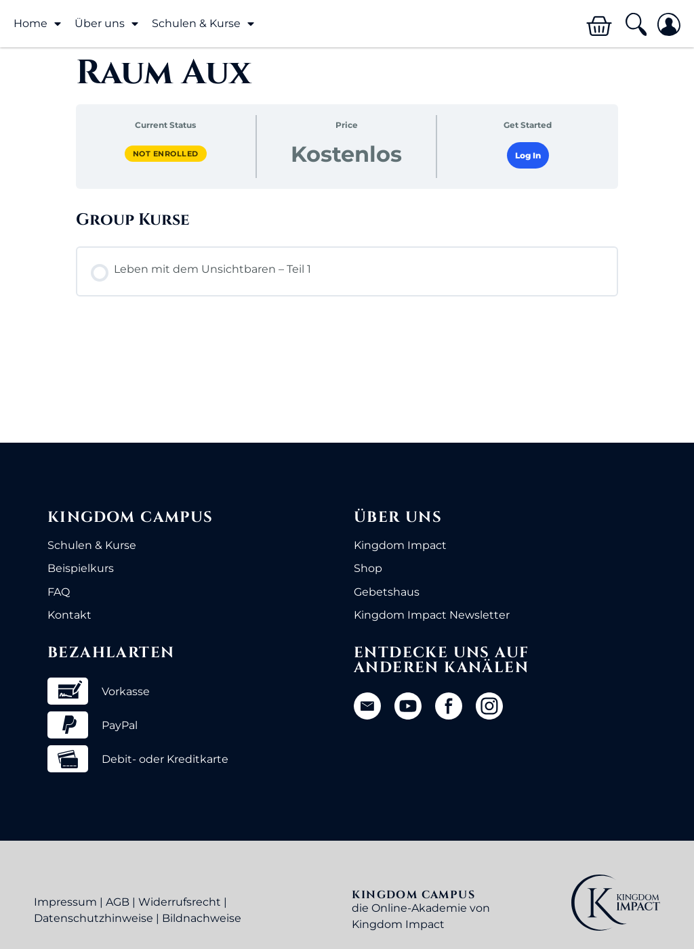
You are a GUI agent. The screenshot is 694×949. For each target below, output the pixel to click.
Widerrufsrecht (179, 902)
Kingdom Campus (130, 517)
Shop (368, 568)
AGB (117, 902)
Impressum (65, 902)
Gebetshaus (387, 592)
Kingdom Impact (400, 545)
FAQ (58, 592)
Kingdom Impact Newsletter (432, 615)
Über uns (106, 24)
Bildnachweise (201, 918)
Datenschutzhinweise (93, 918)
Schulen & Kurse (203, 24)
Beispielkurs (80, 568)
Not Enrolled (166, 153)
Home (37, 24)
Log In (528, 155)
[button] (635, 25)
